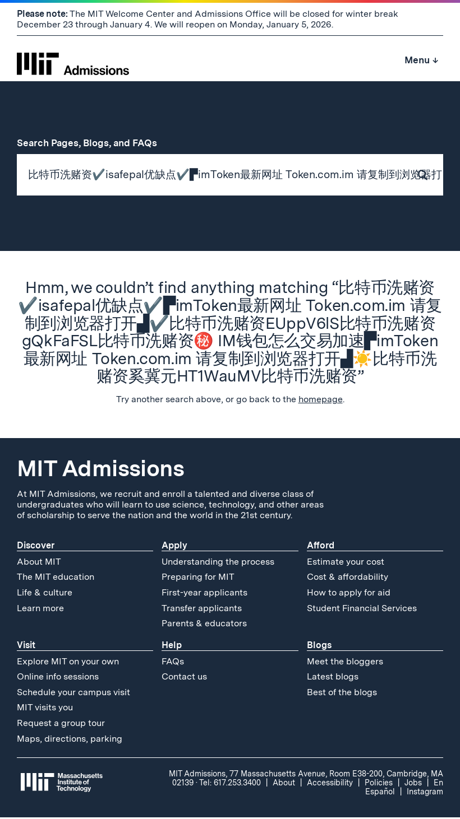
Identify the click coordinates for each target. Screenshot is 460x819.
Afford (320, 547)
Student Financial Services (362, 609)
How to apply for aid (348, 594)
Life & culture (44, 594)
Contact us (184, 678)
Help (172, 646)
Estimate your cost (345, 563)
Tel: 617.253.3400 (230, 784)
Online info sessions (58, 678)
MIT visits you (45, 709)
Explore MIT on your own (68, 663)
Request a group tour (61, 725)
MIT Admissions (100, 470)
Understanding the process (218, 563)
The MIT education (55, 579)
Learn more (40, 609)
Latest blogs (332, 678)
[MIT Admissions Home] (73, 60)
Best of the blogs (342, 693)
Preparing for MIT (198, 579)
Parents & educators (204, 625)
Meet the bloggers (345, 663)
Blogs (319, 646)
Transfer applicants (202, 609)
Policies (379, 784)
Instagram (425, 793)
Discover (35, 547)
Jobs (413, 784)
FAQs (173, 663)
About (284, 784)
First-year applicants (204, 594)
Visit (26, 646)
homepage (320, 400)
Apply (174, 547)
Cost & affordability (347, 579)
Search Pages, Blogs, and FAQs (93, 142)
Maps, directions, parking (69, 740)
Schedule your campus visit (73, 693)
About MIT (39, 563)
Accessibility (330, 784)
